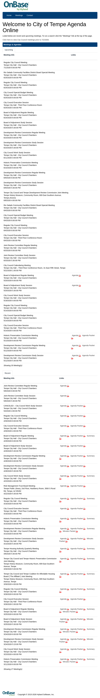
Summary (91, 436)
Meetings (19, 15)
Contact (30, 15)
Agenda (75, 275)
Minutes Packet (70, 531)
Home (9, 15)
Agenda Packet (78, 406)
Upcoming (9, 50)
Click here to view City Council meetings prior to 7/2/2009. (26, 40)
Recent (7, 373)
